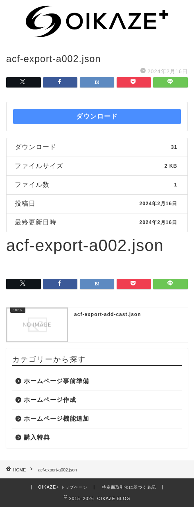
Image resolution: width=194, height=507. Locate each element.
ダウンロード (97, 116)
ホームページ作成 (50, 399)
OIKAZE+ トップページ (63, 487)
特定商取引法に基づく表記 (129, 487)
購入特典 (37, 437)
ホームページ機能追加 (56, 418)
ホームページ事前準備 (56, 380)
